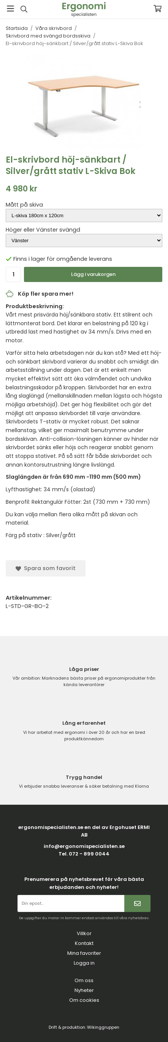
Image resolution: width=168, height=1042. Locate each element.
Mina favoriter (84, 953)
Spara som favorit (46, 568)
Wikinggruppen (103, 1027)
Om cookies (84, 1000)
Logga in (84, 963)
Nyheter (84, 990)
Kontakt (84, 943)
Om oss (84, 980)
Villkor (84, 933)
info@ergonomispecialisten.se (84, 846)
